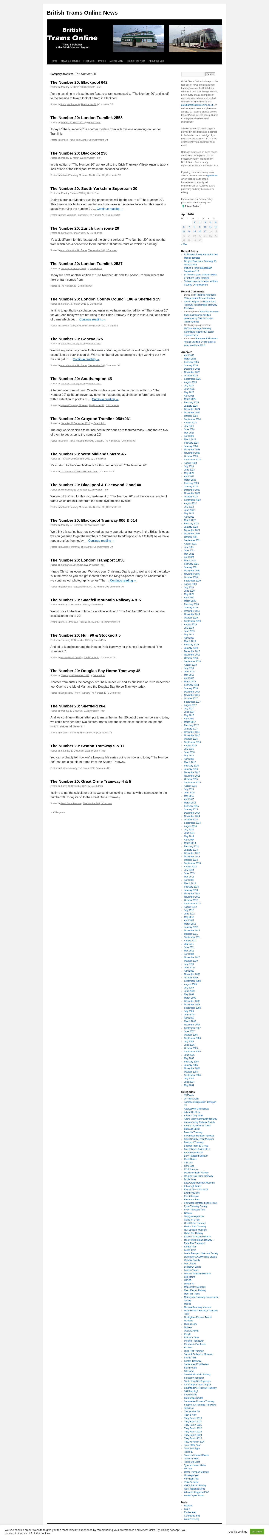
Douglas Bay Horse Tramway (74, 693)
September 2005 (192, 1051)
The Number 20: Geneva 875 (76, 339)
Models (187, 1304)
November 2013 (192, 856)
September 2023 (192, 459)
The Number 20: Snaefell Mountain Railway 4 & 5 (95, 600)
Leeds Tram (190, 1250)
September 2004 (192, 1075)
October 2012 (191, 900)
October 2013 (191, 860)
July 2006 (189, 1041)
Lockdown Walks (192, 1267)
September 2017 (192, 702)
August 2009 (190, 984)
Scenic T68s (190, 1357)
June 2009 (189, 991)
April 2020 (189, 597)
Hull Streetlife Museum (195, 1230)
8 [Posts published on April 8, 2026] (194, 227)
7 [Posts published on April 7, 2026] (189, 227)
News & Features (70, 60)
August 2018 (190, 665)
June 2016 (189, 752)
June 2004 (189, 1082)
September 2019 (192, 621)
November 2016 (192, 735)
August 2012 (190, 907)
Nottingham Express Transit (198, 1317)
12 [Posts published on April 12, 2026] (216, 227)
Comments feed (192, 1515)
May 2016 (189, 755)
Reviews (188, 1347)
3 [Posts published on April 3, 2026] (205, 222)
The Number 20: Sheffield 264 (77, 706)
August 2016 (190, 745)
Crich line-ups (191, 1169)
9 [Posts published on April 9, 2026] (200, 227)
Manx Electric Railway (195, 1290)
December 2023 (192, 449)
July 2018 (189, 668)
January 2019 (191, 648)
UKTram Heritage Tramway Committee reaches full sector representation (199, 332)
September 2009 (192, 981)
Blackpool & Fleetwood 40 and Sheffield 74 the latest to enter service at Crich (201, 342)
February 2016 (191, 765)
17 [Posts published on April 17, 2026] (205, 231)
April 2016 (189, 759)
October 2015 (191, 779)
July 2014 (189, 829)
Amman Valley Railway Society (199, 1122)
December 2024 (192, 409)
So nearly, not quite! (194, 1378)
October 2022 (191, 496)
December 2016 (192, 732)
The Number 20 (88, 104)
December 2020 (192, 570)
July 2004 (189, 1078)
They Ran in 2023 (193, 1431)
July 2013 (189, 870)
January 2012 (191, 927)
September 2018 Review (196, 1364)
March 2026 (190, 358)
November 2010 (192, 957)
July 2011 (189, 944)
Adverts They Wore (193, 1115)
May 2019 (189, 634)
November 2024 (192, 412)
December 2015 (192, 772)
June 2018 (189, 671)
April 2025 (189, 395)
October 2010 (191, 960)
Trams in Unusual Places (196, 1455)
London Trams (67, 140)
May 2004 (189, 1085)
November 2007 (192, 1024)
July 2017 (189, 708)
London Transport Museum (197, 1273)
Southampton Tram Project (197, 1384)
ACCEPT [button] (257, 1531)
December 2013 (192, 853)
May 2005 (189, 1058)
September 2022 (192, 500)
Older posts (57, 812)
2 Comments (112, 405)
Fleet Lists (88, 60)
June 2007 (189, 1031)
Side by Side (190, 1367)
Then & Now (190, 1415)
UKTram (188, 1468)
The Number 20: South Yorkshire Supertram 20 (93, 188)
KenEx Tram (190, 1246)
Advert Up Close (192, 1112)
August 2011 (190, 940)
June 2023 (189, 469)
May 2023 (189, 473)
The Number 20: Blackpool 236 (79, 153)
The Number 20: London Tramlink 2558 (86, 117)
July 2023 (189, 466)
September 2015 (192, 782)
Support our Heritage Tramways (200, 1404)
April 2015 (189, 799)
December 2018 (192, 651)
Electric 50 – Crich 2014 (196, 1189)
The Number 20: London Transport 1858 (87, 560)
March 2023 (190, 480)
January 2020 (191, 607)
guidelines (212, 175)
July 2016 (189, 749)
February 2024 (191, 443)
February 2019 (191, 644)
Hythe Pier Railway (193, 1233)
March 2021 (190, 560)
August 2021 (190, 543)
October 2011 (191, 934)
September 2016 (192, 742)
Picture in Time (191, 1337)
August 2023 (190, 463)
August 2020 (190, 584)
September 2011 (192, 937)
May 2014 (189, 836)
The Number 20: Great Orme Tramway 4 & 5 (90, 781)
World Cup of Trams (194, 1495)
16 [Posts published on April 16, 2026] (200, 231)
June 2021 (189, 550)
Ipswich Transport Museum (197, 1236)
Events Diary (116, 60)
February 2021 (191, 564)
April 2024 (189, 436)
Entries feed (190, 1512)
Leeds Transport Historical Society (201, 1253)
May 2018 (189, 675)
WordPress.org (191, 1519)
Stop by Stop (190, 1394)
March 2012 (190, 924)
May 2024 (189, 432)
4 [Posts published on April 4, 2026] (210, 222)
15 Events (189, 1095)
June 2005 (189, 1055)
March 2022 (190, 520)
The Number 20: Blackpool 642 (79, 82)
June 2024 (189, 429)
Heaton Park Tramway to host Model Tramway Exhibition (200, 305)
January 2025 (191, 406)
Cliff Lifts (188, 1162)
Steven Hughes (192, 301)
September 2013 (192, 863)
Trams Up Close (192, 1462)
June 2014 (189, 833)
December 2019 (192, 611)
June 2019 (189, 631)
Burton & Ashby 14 (193, 1152)
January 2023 (191, 486)
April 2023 (189, 476)
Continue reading (110, 208)
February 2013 (191, 887)
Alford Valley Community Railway (200, 1119)
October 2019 (191, 617)
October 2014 (191, 819)
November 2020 (192, 574)
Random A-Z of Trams (195, 1344)
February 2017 (191, 725)
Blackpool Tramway (70, 104)
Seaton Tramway (68, 768)
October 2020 (191, 577)
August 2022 (190, 503)
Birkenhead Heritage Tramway (199, 1135)
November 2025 (192, 372)
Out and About (191, 1330)
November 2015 (192, 776)
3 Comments (114, 693)
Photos (102, 60)
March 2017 (190, 722)
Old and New (190, 1324)
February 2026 (191, 362)
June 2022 (189, 510)
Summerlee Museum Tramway (199, 1401)
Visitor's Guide (191, 1482)
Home (54, 60)
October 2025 (191, 375)
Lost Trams (189, 1277)
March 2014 (190, 843)
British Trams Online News (82, 13)
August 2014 (190, 826)
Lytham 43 (189, 1283)
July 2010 (189, 964)
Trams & (188, 1452)
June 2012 (189, 913)
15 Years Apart (191, 1098)
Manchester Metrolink (195, 1287)
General (188, 1213)
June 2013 (189, 873)
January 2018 (191, 688)
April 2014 (189, 839)
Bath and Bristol (192, 1129)
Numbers (188, 1320)
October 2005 (191, 1048)
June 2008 (189, 1014)
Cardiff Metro (190, 1159)
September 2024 (192, 419)
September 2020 (192, 580)
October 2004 (191, 1071)
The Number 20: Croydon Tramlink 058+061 (90, 418)
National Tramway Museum (73, 175)
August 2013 (190, 866)
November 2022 (192, 493)
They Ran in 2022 (193, 1428)
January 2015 (191, 809)
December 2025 (192, 369)
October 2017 (191, 698)
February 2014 (191, 846)
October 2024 (191, 416)
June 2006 (189, 1045)
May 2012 (189, 917)
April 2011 (189, 954)
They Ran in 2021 (193, 1425)
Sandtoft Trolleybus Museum (198, 1354)
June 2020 (189, 591)
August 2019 (190, 624)
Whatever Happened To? (196, 1492)
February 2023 (191, 483)
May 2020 (189, 594)
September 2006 (192, 1038)
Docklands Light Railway (196, 1172)
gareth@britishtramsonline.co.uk (197, 105)
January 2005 (191, 1065)
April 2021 (189, 557)
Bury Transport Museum (196, 1156)
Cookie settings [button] (237, 1531)
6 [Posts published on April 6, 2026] (184, 227)
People (187, 1334)
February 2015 (191, 806)
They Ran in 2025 (193, 1438)
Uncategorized (191, 1475)
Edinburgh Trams (192, 1186)
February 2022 (191, 523)
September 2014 (192, 823)
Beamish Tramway (69, 732)
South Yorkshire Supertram (73, 215)
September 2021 (192, 540)
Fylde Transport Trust (194, 1209)
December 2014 (192, 813)
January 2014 (191, 850)
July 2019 (189, 628)
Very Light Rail (191, 1478)
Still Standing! (191, 1391)
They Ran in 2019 (193, 1418)
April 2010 (189, 971)
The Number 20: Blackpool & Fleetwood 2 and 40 (95, 485)
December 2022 (192, 490)
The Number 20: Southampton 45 (81, 379)
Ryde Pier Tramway (194, 1351)
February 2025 (191, 402)
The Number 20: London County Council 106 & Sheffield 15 (105, 299)
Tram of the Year (136, 60)
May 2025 (189, 392)
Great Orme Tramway (71, 803)
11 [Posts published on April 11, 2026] (210, 227)
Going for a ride (192, 1219)
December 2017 (192, 691)
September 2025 (192, 379)
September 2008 (192, 1008)
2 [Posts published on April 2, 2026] (200, 222)
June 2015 (189, 792)
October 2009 (191, 977)
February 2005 (191, 1061)
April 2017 (189, 718)
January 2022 (191, 527)
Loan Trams (190, 1263)
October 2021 (191, 537)
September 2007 (192, 1028)
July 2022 (189, 506)
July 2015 (189, 789)
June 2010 (189, 967)
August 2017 (190, 705)
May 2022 (189, 513)
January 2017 (191, 728)
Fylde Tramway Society (195, 1206)
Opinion (188, 1327)
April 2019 (189, 638)
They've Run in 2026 (194, 1441)
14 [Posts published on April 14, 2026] (189, 231)
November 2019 (192, 614)
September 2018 (192, 661)
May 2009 (189, 994)
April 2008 (189, 1018)
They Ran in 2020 (193, 1421)
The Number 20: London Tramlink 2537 (86, 263)
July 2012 (189, 910)
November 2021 (192, 533)
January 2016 (191, 769)
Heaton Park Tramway (71, 657)
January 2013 (191, 890)
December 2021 (192, 530)
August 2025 (190, 382)
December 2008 (192, 1001)
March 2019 (190, 641)
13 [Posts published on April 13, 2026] (184, 231)
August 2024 (190, 422)
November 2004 (192, 1068)
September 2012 (192, 903)
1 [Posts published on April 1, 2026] (194, 222)
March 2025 (190, 399)
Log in (187, 1509)
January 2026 (191, 365)
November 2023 (192, 453)
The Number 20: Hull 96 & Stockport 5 (85, 635)
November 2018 (192, 654)
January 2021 (191, 567)
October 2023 (191, 456)
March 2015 (190, 802)
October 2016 (191, 739)
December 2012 (192, 893)
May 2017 (189, 715)
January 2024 (191, 446)
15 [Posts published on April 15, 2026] (194, 231)
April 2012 (189, 920)
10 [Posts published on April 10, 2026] (205, 227)
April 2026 (189, 355)
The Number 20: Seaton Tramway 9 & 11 (87, 746)
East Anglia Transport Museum (75, 586)
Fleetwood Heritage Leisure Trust (200, 1203)
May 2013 (189, 876)
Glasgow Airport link (194, 1216)
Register (188, 1505)
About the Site (156, 60)
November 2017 (192, 695)
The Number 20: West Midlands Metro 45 (88, 454)
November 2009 (192, 974)
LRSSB (187, 1280)
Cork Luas (189, 1166)
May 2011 (189, 950)
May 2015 (189, 796)
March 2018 (190, 681)
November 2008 (192, 1004)
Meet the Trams (192, 1293)
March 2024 (190, 439)
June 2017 (189, 712)
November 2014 (192, 816)
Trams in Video (191, 1458)
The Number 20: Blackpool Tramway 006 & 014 (93, 520)
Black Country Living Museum (199, 1139)
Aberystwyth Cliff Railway (196, 1108)
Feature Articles (192, 1199)
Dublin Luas (190, 1179)
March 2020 (190, 601)
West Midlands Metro (87, 471)
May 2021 (189, 554)
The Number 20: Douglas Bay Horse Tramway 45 (95, 671)
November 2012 (192, 897)
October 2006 (191, 1034)
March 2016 (190, 762)
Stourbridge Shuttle (193, 1398)
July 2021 (189, 547)
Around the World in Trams (73, 250)
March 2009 (190, 997)
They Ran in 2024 (193, 1435)
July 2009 (189, 987)
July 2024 (189, 426)
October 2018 (191, 658)
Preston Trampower (194, 1341)
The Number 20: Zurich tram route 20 (84, 228)
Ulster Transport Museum (196, 1472)
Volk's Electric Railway (195, 1485)
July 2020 (189, 587)
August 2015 (190, 786)
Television (189, 1408)
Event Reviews (191, 1196)
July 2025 (189, 385)
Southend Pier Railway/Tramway (200, 1388)
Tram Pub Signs (192, 1448)
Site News (189, 1371)
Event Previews (192, 1193)
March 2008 (190, 1021)
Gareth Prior (94, 87)
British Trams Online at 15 (197, 1149)
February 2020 (191, 604)
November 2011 (192, 930)
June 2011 (189, 947)
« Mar (184, 244)
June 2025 (189, 389)
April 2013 (189, 880)
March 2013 (190, 883)
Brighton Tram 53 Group (196, 1145)
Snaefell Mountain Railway (73, 622)
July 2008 (189, 1011)
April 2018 (189, 678)
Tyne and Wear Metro (195, 1465)
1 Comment (111, 250)
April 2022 (189, 517)
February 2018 (191, 685)
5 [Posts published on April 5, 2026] (216, 222)
